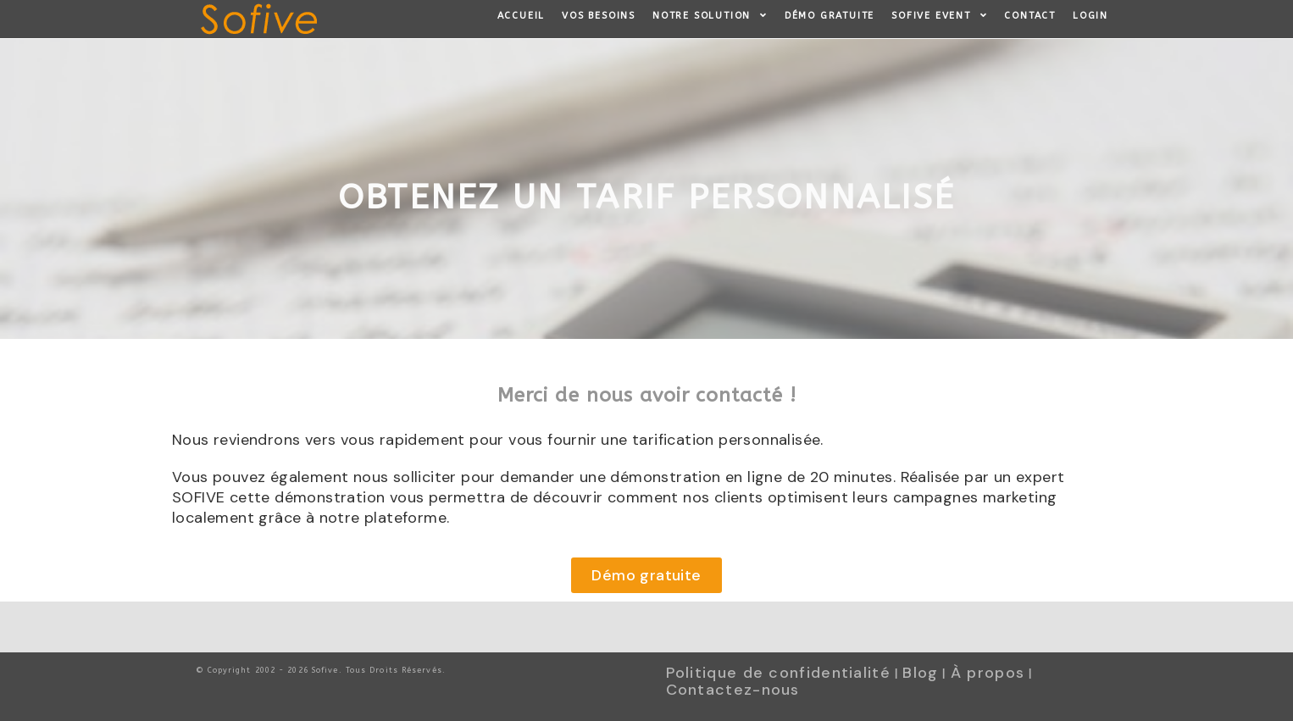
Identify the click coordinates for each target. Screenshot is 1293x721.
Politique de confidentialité (778, 673)
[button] (646, 575)
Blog (920, 673)
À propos (987, 673)
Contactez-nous (733, 689)
